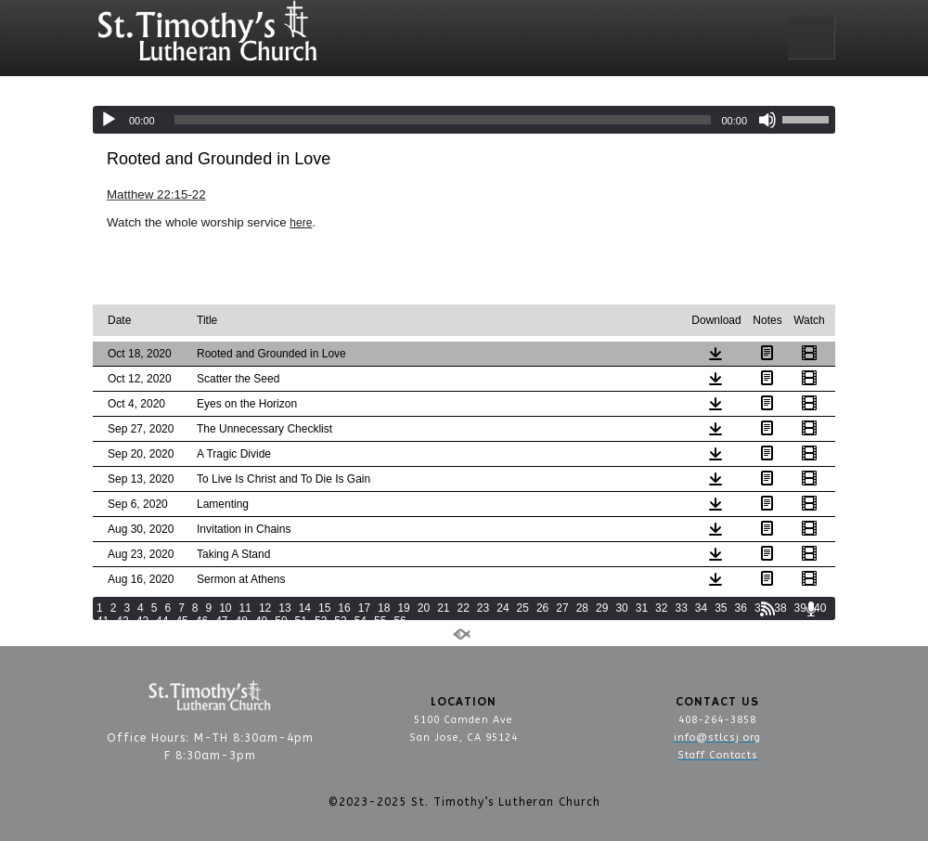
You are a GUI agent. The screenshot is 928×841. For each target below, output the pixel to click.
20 (424, 608)
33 (681, 608)
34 (701, 608)
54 (360, 621)
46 (202, 621)
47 (221, 621)
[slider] (443, 119)
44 (162, 621)
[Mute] (767, 119)
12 (265, 608)
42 (122, 621)
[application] (464, 120)
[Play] (108, 119)
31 (642, 608)
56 (399, 621)
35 (721, 608)
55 (380, 621)
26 (542, 608)
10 (225, 608)
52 (321, 621)
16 (344, 608)
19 (403, 608)
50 (281, 621)
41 (103, 621)
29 (602, 608)
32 (661, 608)
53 (340, 621)
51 (301, 621)
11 (245, 608)
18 (384, 608)
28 (582, 608)
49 (261, 621)
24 (502, 608)
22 (464, 608)
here (301, 222)
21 (443, 608)
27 (562, 608)
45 (181, 621)
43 (142, 621)
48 (242, 621)
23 (483, 608)
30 (621, 608)
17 (364, 608)
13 (284, 608)
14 (305, 608)
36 (741, 608)
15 (324, 608)
